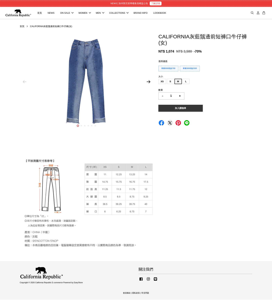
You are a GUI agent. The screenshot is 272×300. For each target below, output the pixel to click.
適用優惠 (162, 61)
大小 (160, 77)
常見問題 (145, 293)
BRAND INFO (140, 13)
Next (148, 82)
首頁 (39, 13)
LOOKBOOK (159, 13)
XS (162, 81)
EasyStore (78, 283)
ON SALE (66, 13)
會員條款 (127, 293)
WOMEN (84, 13)
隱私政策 (136, 293)
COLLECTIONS (119, 13)
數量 (160, 90)
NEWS (51, 13)
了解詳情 (155, 3)
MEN (100, 13)
